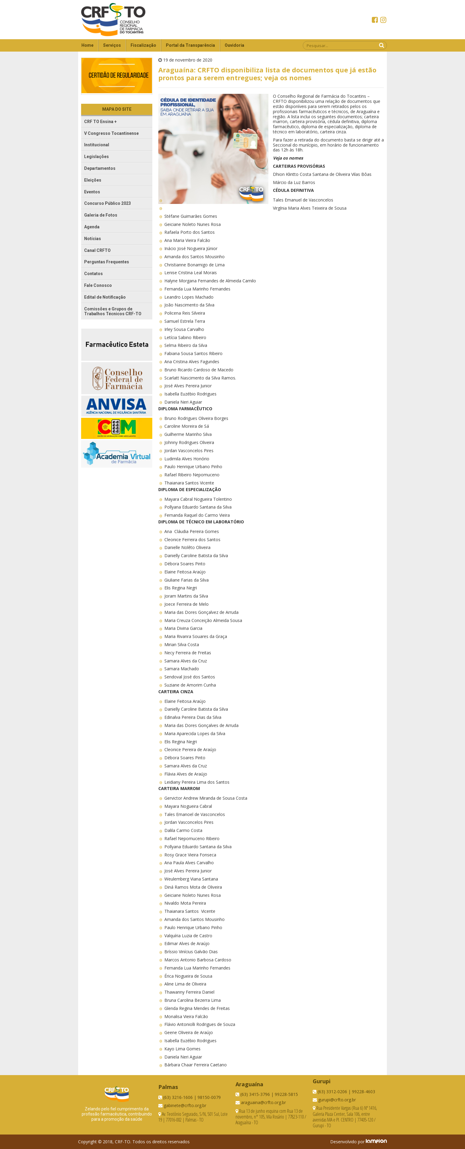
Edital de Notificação (105, 297)
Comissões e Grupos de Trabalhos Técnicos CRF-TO (112, 311)
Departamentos (99, 168)
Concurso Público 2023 (107, 203)
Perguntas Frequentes (106, 261)
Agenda (92, 226)
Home (87, 45)
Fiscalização (143, 45)
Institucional (96, 144)
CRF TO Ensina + (100, 121)
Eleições (92, 180)
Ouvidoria (234, 45)
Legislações (96, 156)
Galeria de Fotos (100, 215)
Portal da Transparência (190, 45)
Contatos (93, 273)
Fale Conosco (98, 285)
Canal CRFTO (97, 250)
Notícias (92, 238)
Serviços (112, 45)
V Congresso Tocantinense (111, 133)
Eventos (92, 191)
